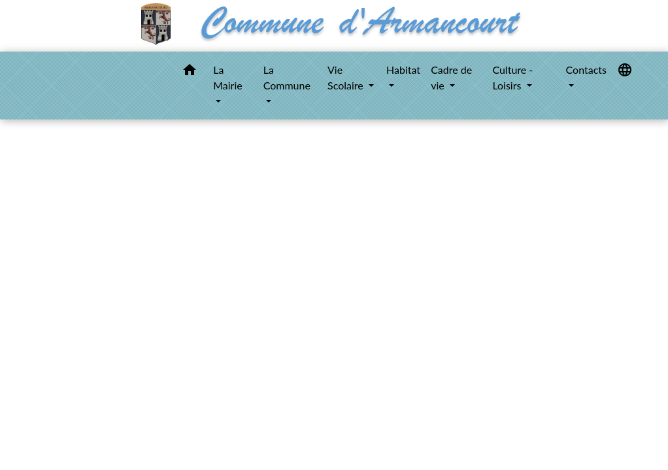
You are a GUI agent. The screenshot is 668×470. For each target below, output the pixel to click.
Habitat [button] (403, 69)
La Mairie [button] (227, 77)
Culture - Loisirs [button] (512, 77)
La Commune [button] (286, 77)
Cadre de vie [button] (451, 77)
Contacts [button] (586, 69)
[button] (189, 72)
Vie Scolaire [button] (346, 77)
